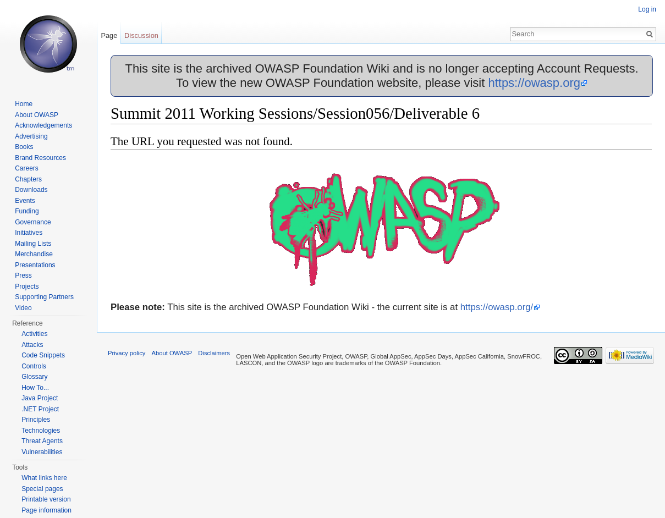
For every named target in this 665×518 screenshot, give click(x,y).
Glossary (34, 377)
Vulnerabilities (41, 452)
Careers (27, 168)
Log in (647, 9)
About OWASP (36, 115)
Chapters (28, 179)
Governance (33, 222)
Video (23, 308)
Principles (35, 419)
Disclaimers (214, 353)
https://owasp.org (534, 83)
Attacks (32, 345)
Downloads (31, 190)
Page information (46, 510)
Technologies (40, 430)
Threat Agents (42, 441)
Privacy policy (126, 353)
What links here (44, 478)
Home (23, 104)
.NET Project (40, 409)
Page (109, 35)
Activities (34, 334)
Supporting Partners (44, 297)
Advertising (31, 136)
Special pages (42, 489)
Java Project (39, 398)
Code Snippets (43, 355)
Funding (27, 211)
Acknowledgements (43, 125)
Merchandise (34, 254)
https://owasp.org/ (496, 307)
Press (23, 275)
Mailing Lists (33, 243)
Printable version (45, 499)
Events (25, 201)
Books (24, 147)
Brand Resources (40, 158)
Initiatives (28, 232)
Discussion (141, 35)
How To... (35, 388)
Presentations (35, 265)
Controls (33, 366)
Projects (27, 286)
